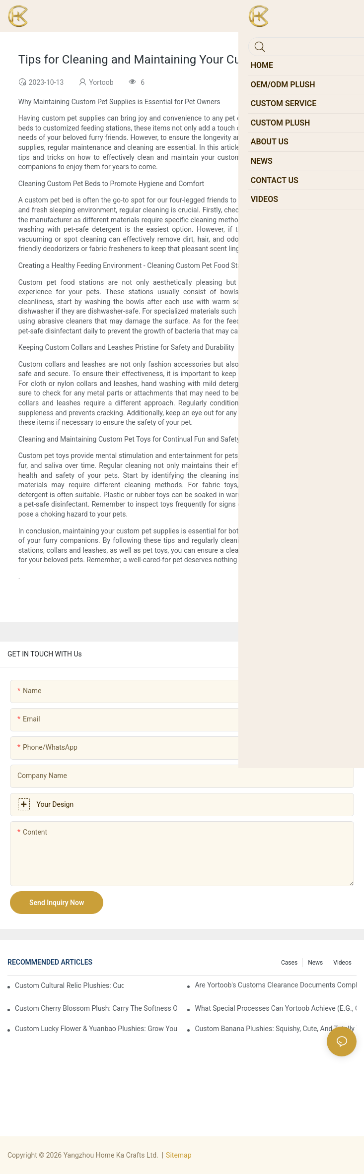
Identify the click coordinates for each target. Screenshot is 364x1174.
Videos (342, 962)
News (315, 962)
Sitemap (178, 1155)
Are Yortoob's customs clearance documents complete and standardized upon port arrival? (276, 985)
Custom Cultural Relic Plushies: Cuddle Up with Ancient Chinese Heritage (69, 985)
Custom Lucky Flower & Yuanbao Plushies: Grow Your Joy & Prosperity (96, 1029)
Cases (289, 962)
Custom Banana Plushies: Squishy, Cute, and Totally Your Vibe (276, 1029)
